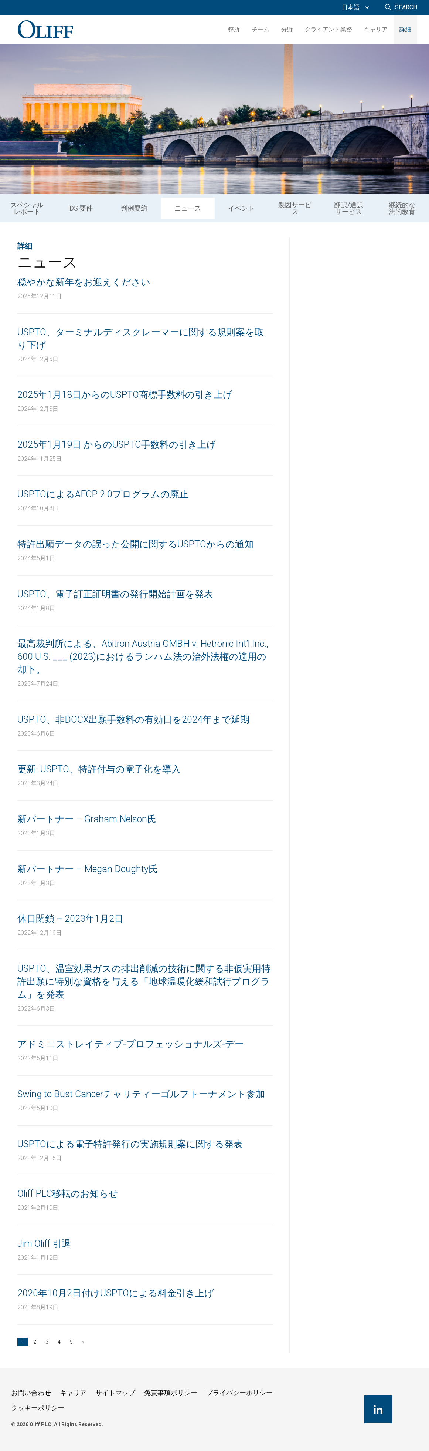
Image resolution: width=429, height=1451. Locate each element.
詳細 (405, 29)
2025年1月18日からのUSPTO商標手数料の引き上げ (124, 394)
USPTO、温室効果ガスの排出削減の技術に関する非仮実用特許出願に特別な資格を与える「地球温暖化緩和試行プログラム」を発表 (143, 981)
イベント (241, 208)
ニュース (187, 208)
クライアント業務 (328, 29)
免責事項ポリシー (170, 1393)
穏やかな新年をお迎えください (83, 282)
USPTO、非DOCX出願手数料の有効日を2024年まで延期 (133, 719)
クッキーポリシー (37, 1408)
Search (406, 7)
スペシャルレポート (27, 208)
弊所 (234, 29)
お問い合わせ (31, 1393)
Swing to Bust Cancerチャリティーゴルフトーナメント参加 (141, 1094)
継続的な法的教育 (402, 208)
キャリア (376, 29)
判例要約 (134, 208)
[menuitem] (353, 7)
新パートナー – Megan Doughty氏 (87, 869)
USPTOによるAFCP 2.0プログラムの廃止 (102, 494)
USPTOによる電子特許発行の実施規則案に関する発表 (130, 1144)
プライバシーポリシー (239, 1393)
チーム (260, 29)
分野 (287, 29)
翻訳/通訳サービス (348, 208)
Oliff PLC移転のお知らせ (67, 1193)
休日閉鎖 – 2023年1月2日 (70, 918)
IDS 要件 (80, 208)
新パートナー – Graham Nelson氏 (86, 819)
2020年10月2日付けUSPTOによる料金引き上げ (115, 1293)
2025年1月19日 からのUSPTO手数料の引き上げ (116, 444)
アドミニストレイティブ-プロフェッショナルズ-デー (130, 1044)
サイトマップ (115, 1393)
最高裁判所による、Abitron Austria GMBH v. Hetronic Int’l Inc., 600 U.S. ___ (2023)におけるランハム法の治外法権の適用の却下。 (142, 656)
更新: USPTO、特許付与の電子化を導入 (99, 769)
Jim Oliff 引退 (44, 1243)
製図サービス (294, 208)
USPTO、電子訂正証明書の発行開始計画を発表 (115, 594)
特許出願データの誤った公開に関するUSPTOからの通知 (135, 544)
